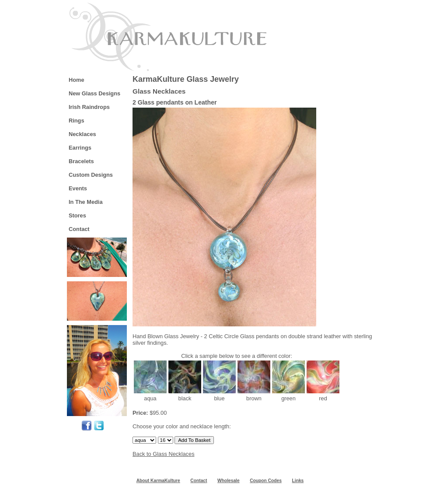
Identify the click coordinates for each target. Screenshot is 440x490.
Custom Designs (91, 175)
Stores (77, 215)
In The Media (86, 202)
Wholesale (228, 480)
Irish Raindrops (89, 107)
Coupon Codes (266, 480)
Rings (76, 120)
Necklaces (82, 134)
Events (78, 188)
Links (298, 480)
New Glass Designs (94, 93)
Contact (79, 229)
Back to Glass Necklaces (164, 454)
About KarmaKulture (158, 480)
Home (76, 80)
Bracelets (81, 161)
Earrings (80, 147)
